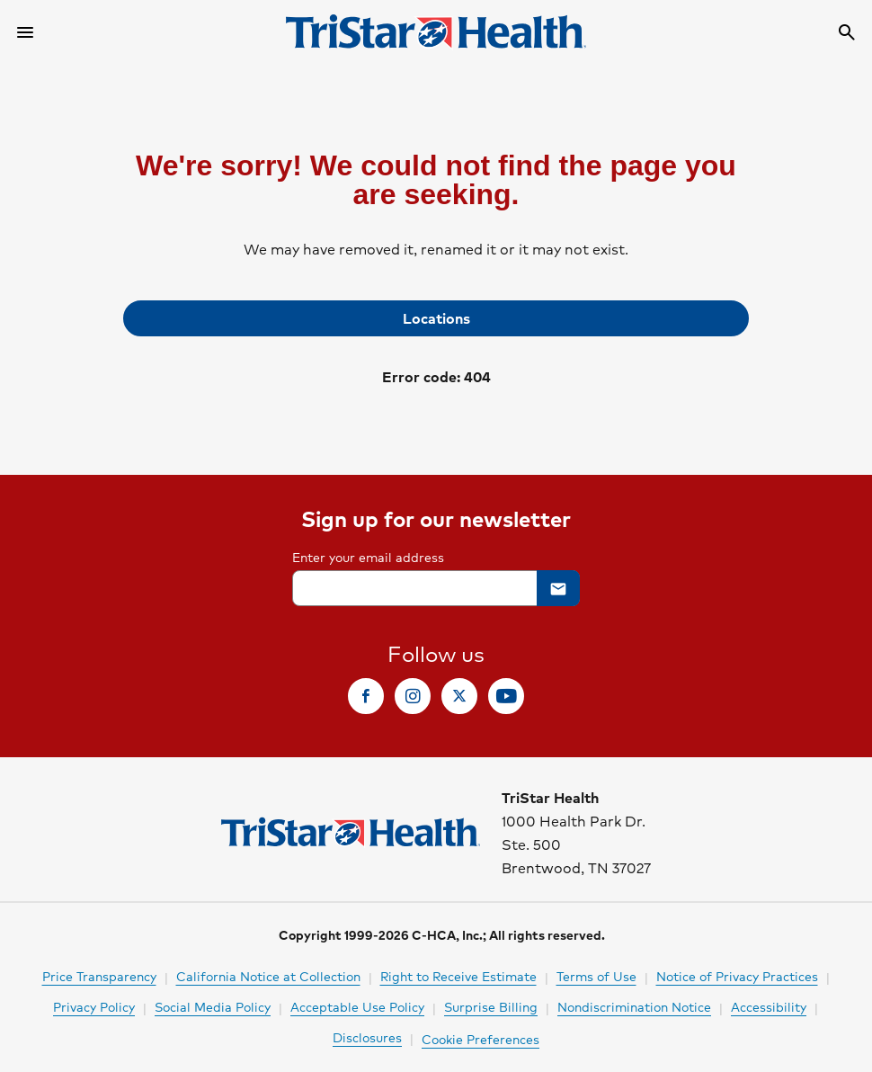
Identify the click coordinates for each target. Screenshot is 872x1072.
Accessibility (768, 1006)
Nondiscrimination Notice (634, 1006)
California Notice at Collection (268, 976)
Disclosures (367, 1037)
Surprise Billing (491, 1006)
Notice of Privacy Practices (737, 976)
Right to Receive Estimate (458, 976)
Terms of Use (596, 976)
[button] (558, 588)
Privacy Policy (94, 1006)
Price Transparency (99, 976)
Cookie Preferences (480, 1039)
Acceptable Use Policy (357, 1006)
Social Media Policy (213, 1006)
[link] (436, 318)
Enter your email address (368, 557)
